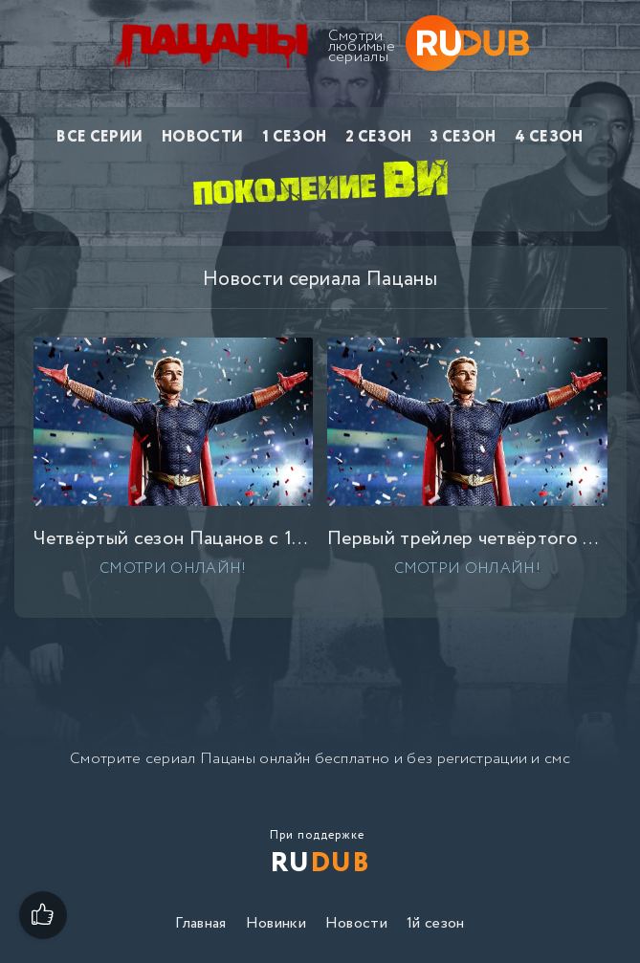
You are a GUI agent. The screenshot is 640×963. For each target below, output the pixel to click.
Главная (200, 923)
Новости (202, 137)
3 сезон (463, 137)
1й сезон (436, 923)
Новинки (276, 923)
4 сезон (549, 137)
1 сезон (294, 137)
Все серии (99, 137)
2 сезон (378, 137)
